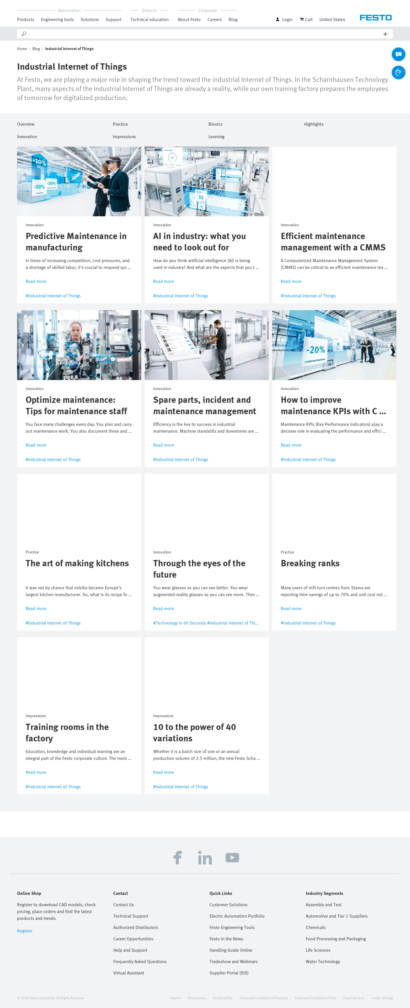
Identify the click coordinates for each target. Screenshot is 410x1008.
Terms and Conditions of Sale (315, 997)
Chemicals (315, 927)
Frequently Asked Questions (140, 961)
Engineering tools (57, 19)
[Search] (205, 33)
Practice (120, 123)
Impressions (124, 135)
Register (24, 930)
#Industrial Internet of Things (53, 295)
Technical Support (130, 915)
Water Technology (323, 961)
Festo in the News (226, 938)
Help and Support (130, 950)
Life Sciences (318, 950)
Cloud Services (353, 997)
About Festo (189, 19)
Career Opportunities (133, 938)
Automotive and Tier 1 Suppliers (337, 915)
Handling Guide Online (231, 950)
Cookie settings (382, 997)
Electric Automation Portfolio (237, 915)
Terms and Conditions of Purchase (263, 997)
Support (113, 19)
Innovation (27, 135)
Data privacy (197, 997)
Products (25, 19)
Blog (233, 19)
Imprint (176, 997)
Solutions (90, 19)
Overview (25, 123)
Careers (215, 19)
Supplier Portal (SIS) (229, 972)
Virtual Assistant (128, 972)
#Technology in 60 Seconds (179, 622)
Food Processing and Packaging (336, 938)
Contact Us (123, 904)
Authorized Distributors (135, 927)
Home (22, 48)
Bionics (215, 123)
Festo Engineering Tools (232, 927)
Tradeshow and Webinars (234, 961)
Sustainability (223, 997)
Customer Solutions (228, 904)
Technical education (149, 19)
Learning (216, 135)
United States (332, 19)
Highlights (313, 123)
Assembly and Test (323, 904)
